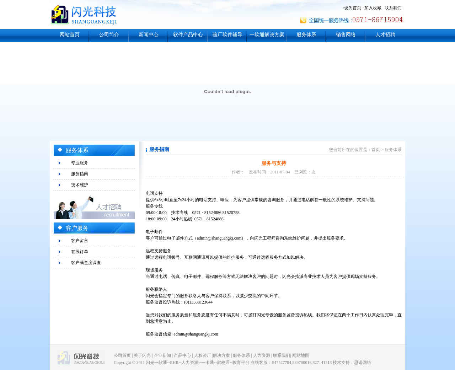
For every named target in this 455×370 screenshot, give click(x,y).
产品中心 (182, 355)
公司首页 (122, 355)
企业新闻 (162, 355)
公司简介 (109, 34)
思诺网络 (362, 362)
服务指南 (79, 173)
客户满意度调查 (86, 262)
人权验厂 (202, 355)
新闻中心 (149, 34)
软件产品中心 (188, 34)
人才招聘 (385, 34)
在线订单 (79, 251)
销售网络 (346, 34)
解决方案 (221, 355)
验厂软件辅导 (227, 34)
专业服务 (79, 162)
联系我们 (393, 7)
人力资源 (261, 355)
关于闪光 (142, 355)
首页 (375, 149)
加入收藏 (372, 7)
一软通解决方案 (267, 34)
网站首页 (70, 34)
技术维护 (79, 184)
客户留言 (79, 240)
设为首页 (352, 7)
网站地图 (300, 355)
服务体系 (306, 34)
